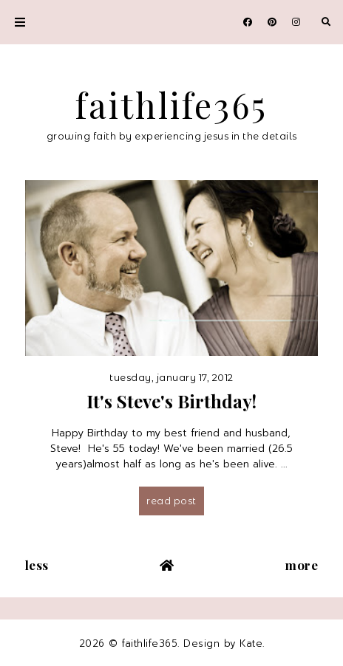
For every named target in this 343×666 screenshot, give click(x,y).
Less (37, 565)
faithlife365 (171, 105)
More (301, 565)
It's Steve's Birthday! (171, 401)
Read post (171, 501)
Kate (251, 643)
